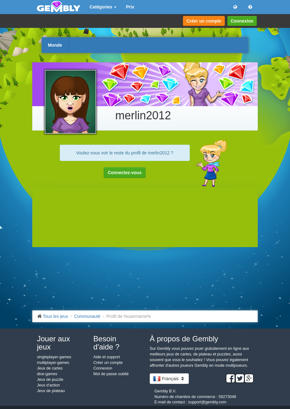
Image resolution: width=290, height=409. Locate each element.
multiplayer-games (53, 362)
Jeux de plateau (51, 391)
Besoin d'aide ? (106, 342)
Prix (130, 6)
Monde (55, 45)
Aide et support (106, 357)
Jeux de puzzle (50, 379)
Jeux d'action (48, 385)
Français (169, 378)
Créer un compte (203, 20)
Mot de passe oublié (111, 374)
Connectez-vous (125, 172)
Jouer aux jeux (53, 342)
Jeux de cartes (50, 368)
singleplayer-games (54, 357)
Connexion (242, 20)
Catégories (103, 6)
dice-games (47, 374)
